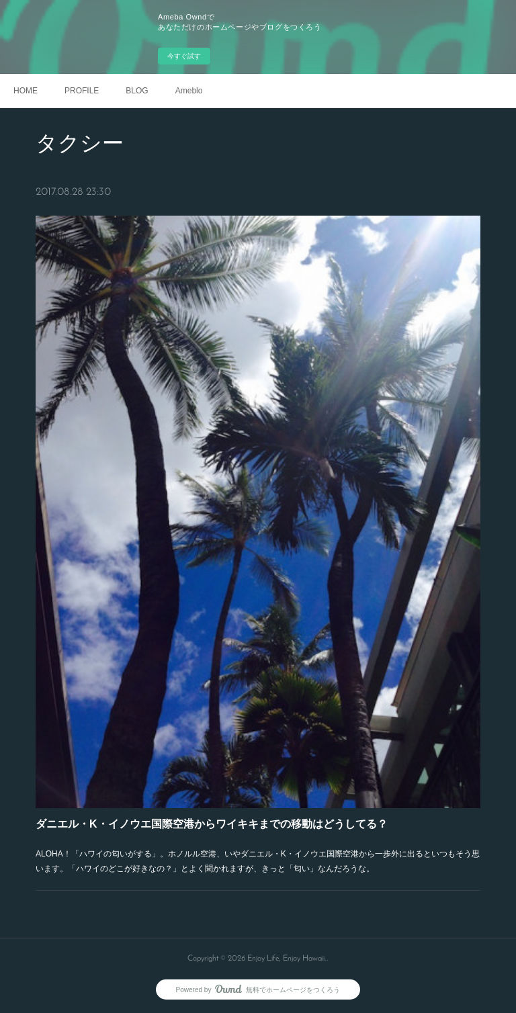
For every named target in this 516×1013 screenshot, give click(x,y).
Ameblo (189, 90)
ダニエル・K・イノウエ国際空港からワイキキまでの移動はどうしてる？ (212, 820)
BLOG (137, 90)
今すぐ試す (184, 56)
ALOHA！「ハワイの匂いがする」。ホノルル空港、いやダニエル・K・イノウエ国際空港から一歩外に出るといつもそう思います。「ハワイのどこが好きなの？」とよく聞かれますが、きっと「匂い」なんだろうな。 (257, 857)
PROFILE (81, 90)
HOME (25, 90)
